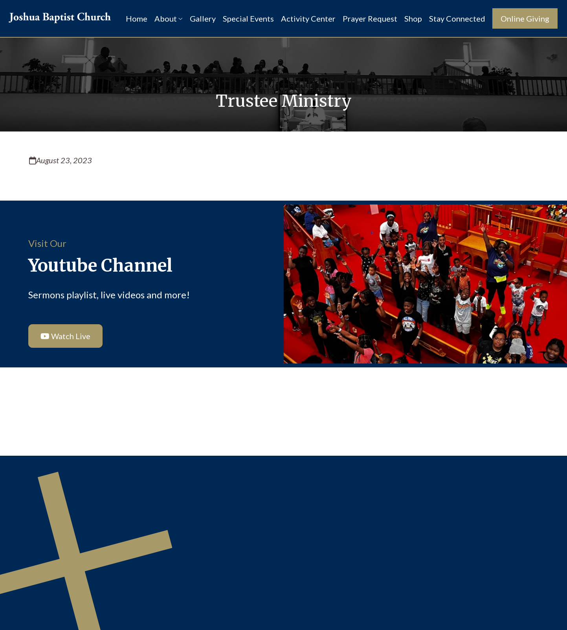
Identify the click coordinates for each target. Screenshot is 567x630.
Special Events (248, 18)
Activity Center (308, 18)
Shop (413, 18)
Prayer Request (370, 18)
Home (136, 18)
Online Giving (525, 18)
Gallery (203, 18)
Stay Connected (457, 18)
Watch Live (62, 336)
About (168, 18)
